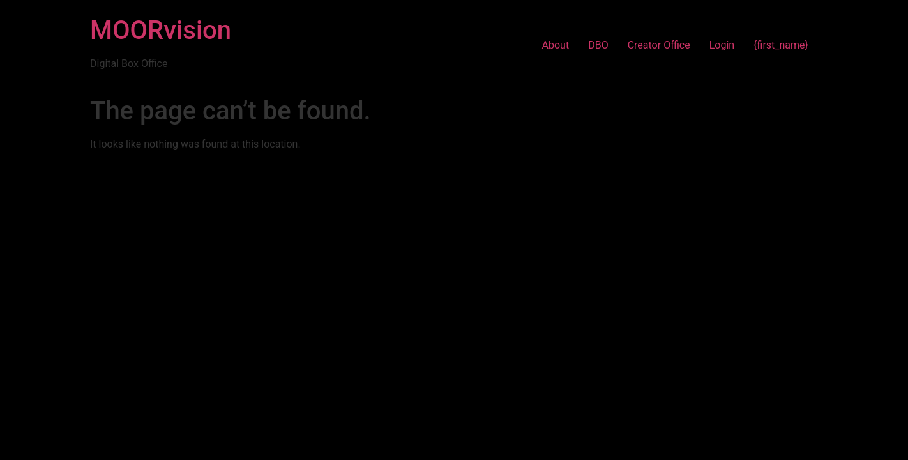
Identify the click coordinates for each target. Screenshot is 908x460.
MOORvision (160, 30)
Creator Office (659, 45)
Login (721, 45)
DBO (598, 45)
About (556, 45)
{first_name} (780, 45)
